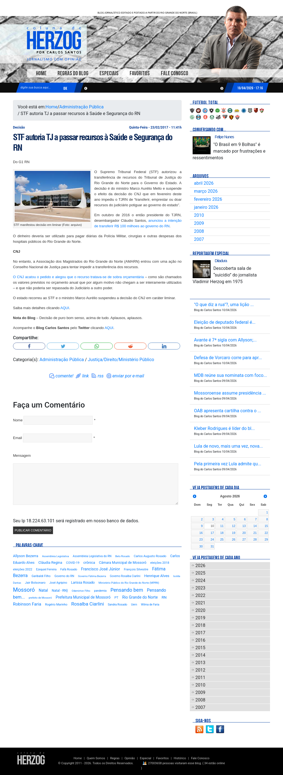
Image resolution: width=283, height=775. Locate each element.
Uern (134, 604)
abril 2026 (204, 183)
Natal (43, 590)
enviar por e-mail (128, 376)
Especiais (109, 73)
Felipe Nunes (224, 137)
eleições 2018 (159, 563)
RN (164, 597)
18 (222, 532)
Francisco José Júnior (100, 569)
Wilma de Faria (150, 604)
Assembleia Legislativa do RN (92, 556)
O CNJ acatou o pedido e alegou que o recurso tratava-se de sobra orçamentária (78, 277)
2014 (200, 655)
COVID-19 (72, 563)
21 (255, 532)
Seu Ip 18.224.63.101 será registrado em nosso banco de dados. (76, 520)
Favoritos (140, 73)
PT (116, 597)
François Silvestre (136, 569)
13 (244, 526)
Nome (18, 420)
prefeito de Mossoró (40, 597)
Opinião (130, 758)
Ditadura (221, 261)
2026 (200, 565)
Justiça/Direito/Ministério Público (121, 359)
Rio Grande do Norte (140, 597)
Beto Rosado (122, 556)
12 (233, 526)
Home (41, 73)
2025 (200, 573)
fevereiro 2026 (208, 199)
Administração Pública (81, 106)
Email (17, 438)
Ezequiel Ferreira (46, 569)
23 (201, 539)
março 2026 (206, 191)
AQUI (64, 308)
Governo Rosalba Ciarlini (125, 576)
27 (244, 539)
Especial (145, 758)
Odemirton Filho (81, 590)
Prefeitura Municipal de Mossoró (83, 597)
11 (222, 526)
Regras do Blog (72, 73)
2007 (199, 239)
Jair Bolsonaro (35, 582)
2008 (199, 231)
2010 (199, 215)
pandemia (100, 591)
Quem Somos (96, 758)
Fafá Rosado (68, 569)
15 (266, 526)
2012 (200, 670)
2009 (199, 223)
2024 (200, 580)
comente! (65, 376)
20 (244, 532)
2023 (200, 588)
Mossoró (24, 589)
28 (255, 539)
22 (266, 532)
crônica (89, 562)
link (85, 376)
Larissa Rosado (83, 582)
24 (212, 539)
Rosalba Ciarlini (87, 604)
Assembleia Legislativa (55, 556)
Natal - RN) (60, 591)
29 (266, 539)
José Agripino (58, 582)
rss (100, 376)
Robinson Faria (27, 604)
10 (212, 526)
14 (255, 526)
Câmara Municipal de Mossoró (122, 562)
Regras (114, 758)
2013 (200, 662)
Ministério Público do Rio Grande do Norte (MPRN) (129, 582)
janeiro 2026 (206, 207)
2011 (200, 677)
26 (233, 539)
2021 (200, 603)
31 (212, 546)
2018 (200, 625)
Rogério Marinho (56, 604)
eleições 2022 (22, 569)
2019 (200, 617)
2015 (200, 647)
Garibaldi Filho (41, 576)
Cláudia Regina (50, 562)
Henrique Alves (156, 575)
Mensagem (22, 455)
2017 (200, 632)
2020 (200, 610)
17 (212, 532)
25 (222, 539)
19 (233, 532)
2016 (200, 640)
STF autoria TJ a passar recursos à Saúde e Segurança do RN (92, 142)
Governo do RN (64, 576)
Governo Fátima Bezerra (92, 576)
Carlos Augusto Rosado (150, 556)
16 (201, 532)
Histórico (180, 758)
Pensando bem (127, 590)
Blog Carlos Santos (54, 43)
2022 (200, 595)
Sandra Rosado (117, 604)
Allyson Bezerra (25, 556)
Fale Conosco (174, 73)
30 (201, 546)
